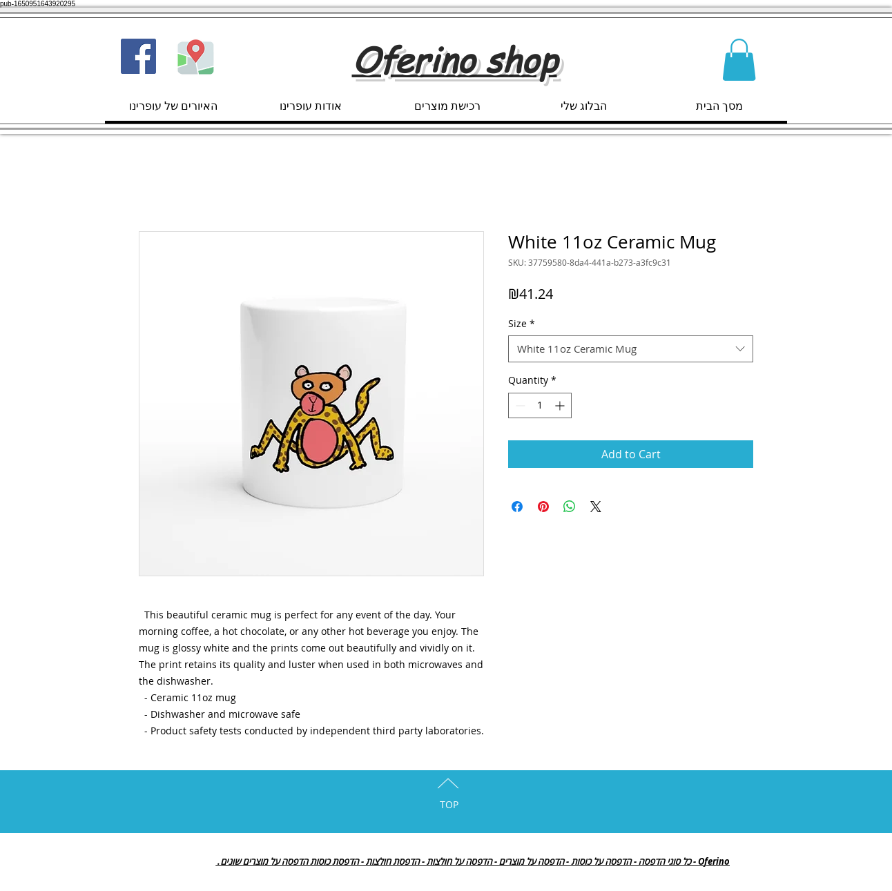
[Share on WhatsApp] (569, 506)
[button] (739, 60)
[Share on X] (596, 506)
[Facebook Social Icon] (138, 56)
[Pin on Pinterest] (543, 506)
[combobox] (630, 348)
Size (521, 323)
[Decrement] (518, 405)
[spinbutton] (539, 405)
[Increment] (561, 405)
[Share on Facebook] (517, 506)
